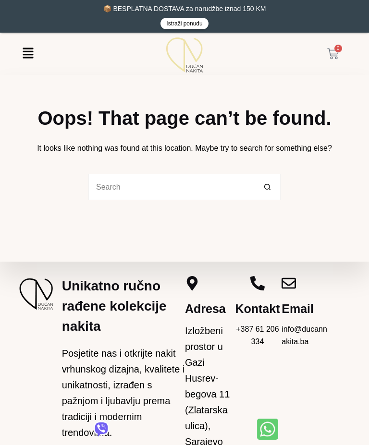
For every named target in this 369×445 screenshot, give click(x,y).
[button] (27, 53)
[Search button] (267, 187)
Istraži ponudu (184, 23)
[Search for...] (171, 187)
